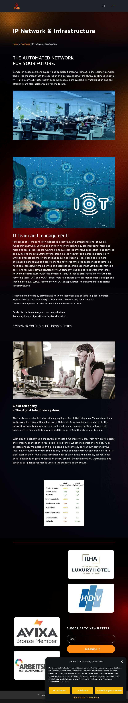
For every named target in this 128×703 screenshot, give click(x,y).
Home (15, 44)
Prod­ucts (25, 44)
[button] (121, 661)
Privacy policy (93, 697)
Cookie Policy (79, 697)
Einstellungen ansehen (109, 690)
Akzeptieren (59, 690)
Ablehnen (82, 690)
